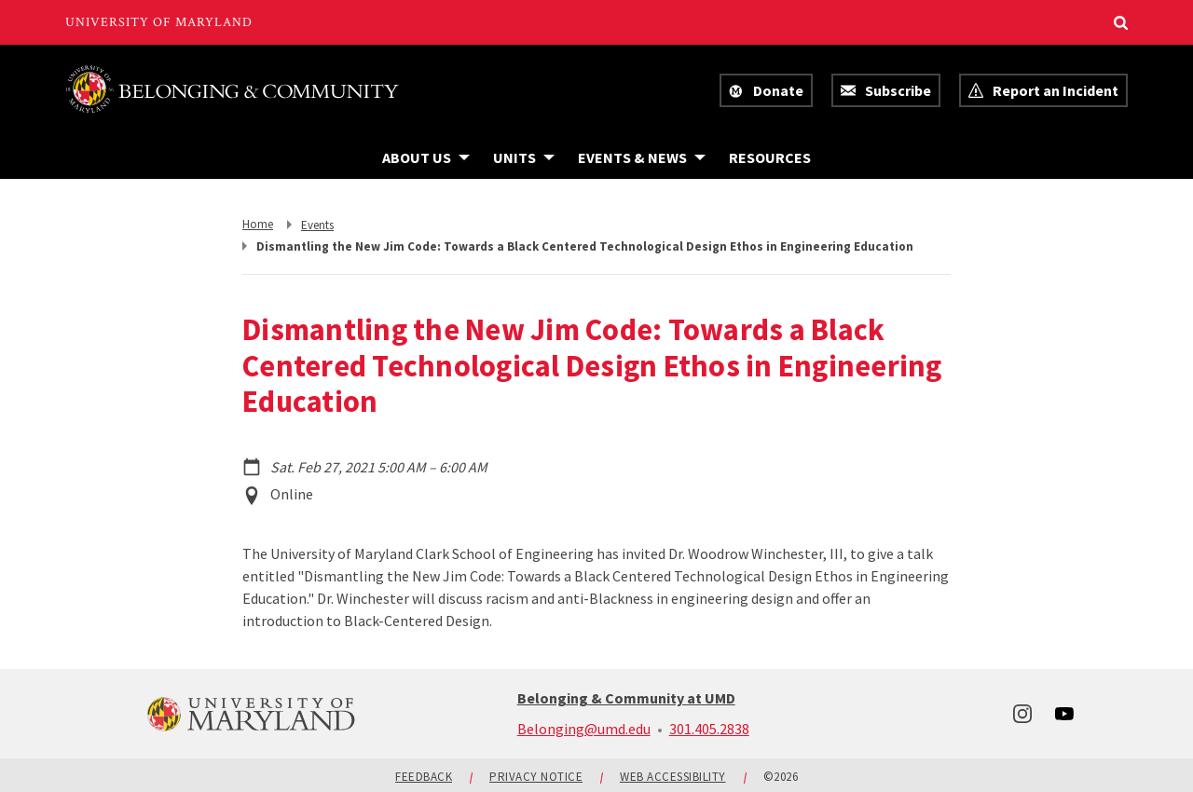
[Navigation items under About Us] (425, 157)
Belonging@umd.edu (584, 728)
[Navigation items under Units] (523, 157)
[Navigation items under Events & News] (641, 157)
